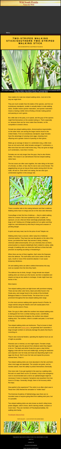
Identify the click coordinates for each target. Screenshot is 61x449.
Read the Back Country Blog (31, 448)
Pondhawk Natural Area (16, 415)
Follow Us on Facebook (31, 445)
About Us (31, 439)
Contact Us (31, 442)
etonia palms (25, 327)
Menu (8, 33)
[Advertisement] (32, 19)
